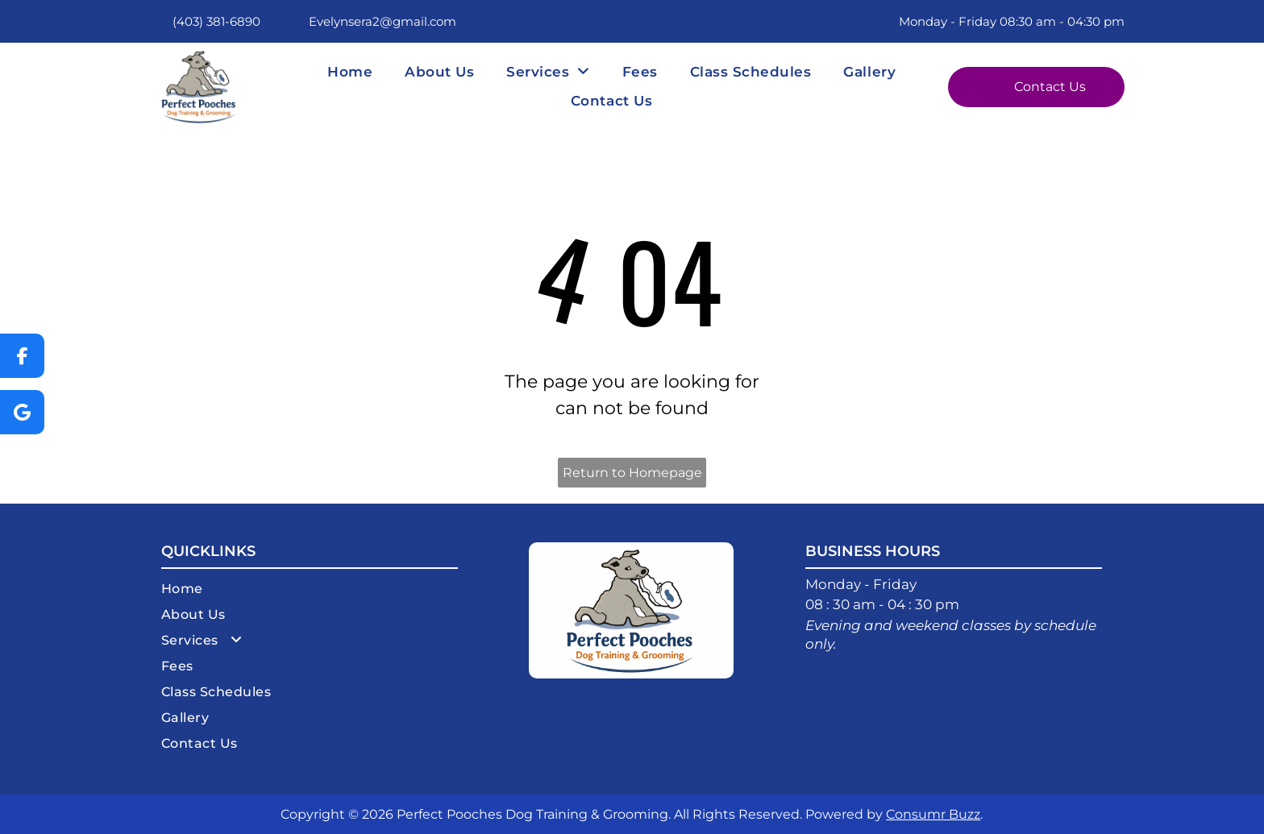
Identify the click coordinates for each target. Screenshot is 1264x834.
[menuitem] (350, 71)
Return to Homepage (632, 472)
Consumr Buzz (933, 814)
